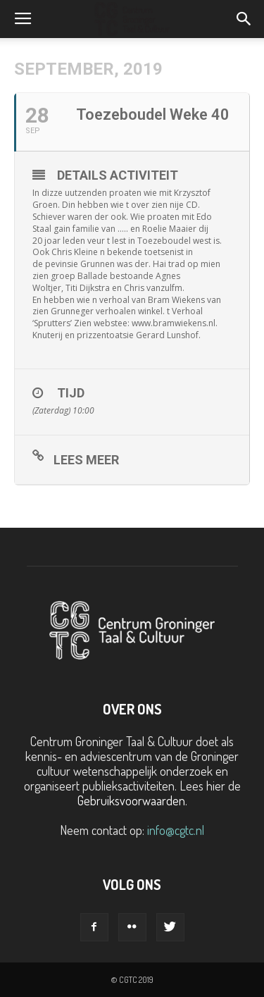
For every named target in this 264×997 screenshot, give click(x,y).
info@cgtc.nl (175, 830)
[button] (244, 19)
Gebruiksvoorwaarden (131, 800)
